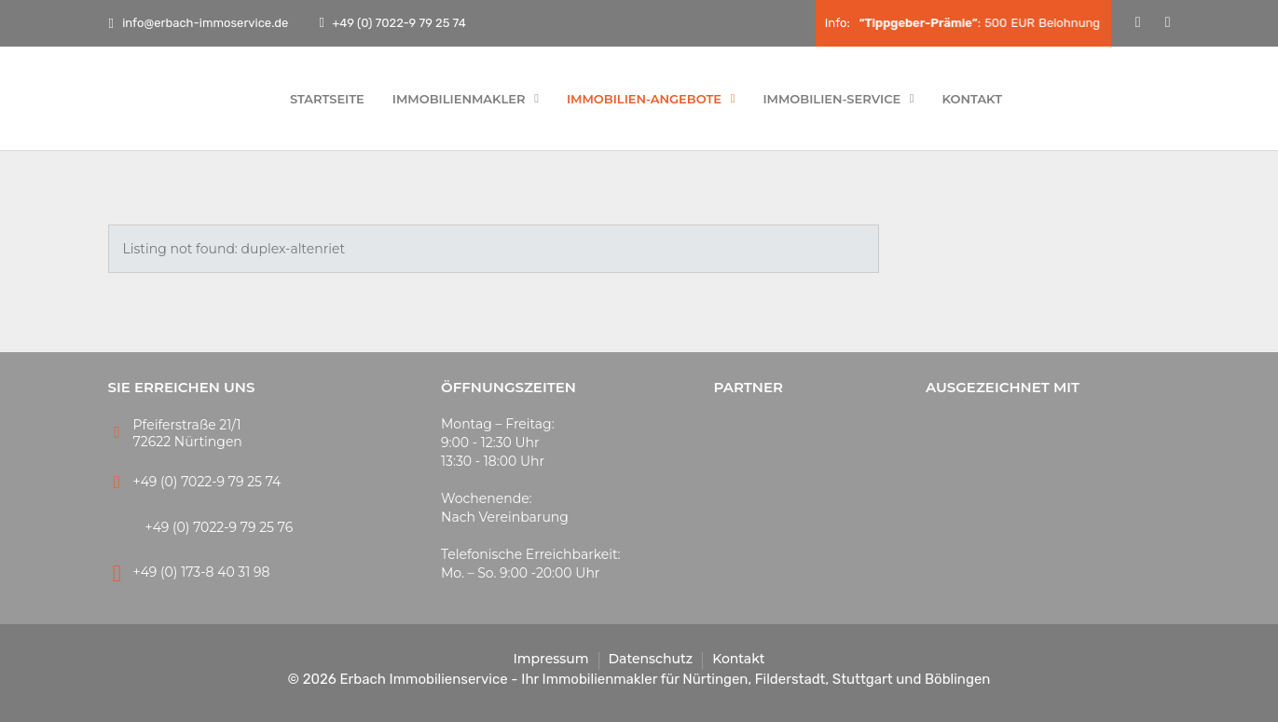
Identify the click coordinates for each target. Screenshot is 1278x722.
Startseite (327, 98)
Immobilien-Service (838, 98)
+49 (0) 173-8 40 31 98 (201, 572)
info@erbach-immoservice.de (199, 23)
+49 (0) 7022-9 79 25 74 (397, 23)
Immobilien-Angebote (651, 98)
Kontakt (972, 98)
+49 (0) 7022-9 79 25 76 (219, 527)
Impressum (550, 658)
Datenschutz (651, 658)
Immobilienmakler (465, 98)
